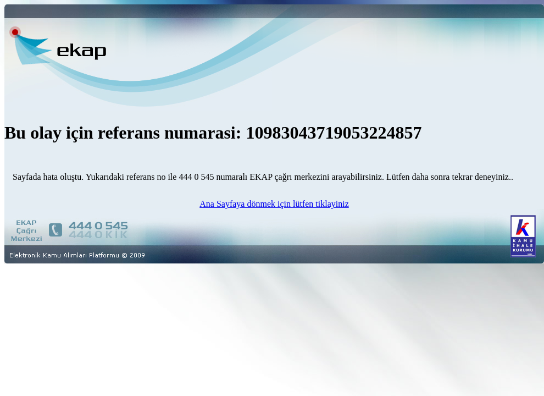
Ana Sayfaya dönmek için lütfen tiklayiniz (273, 203)
